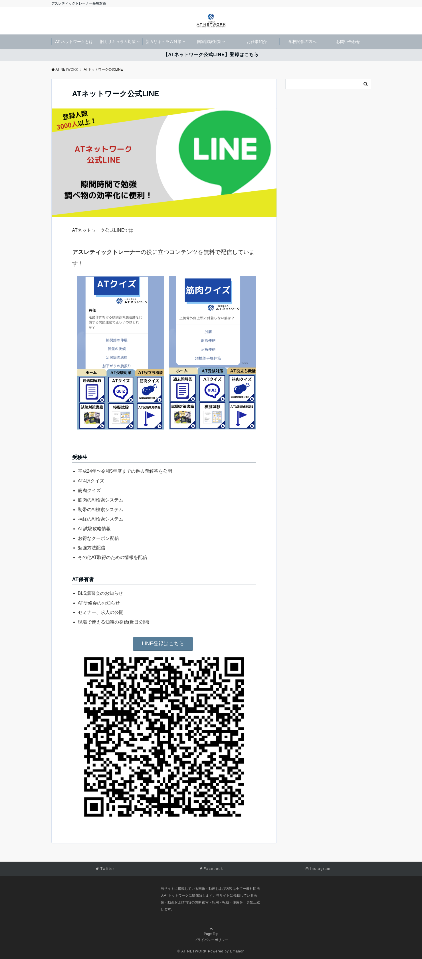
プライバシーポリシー (211, 940)
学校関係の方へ (302, 41)
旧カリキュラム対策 (118, 41)
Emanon (237, 951)
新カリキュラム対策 (163, 41)
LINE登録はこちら (163, 643)
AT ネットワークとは (74, 41)
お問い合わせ (348, 41)
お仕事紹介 (257, 41)
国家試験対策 (209, 41)
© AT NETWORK (192, 951)
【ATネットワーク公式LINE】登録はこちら (211, 54)
